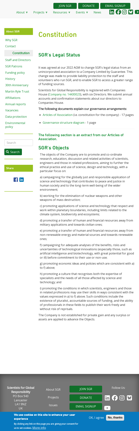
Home (8, 12)
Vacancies (11, 110)
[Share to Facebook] (16, 179)
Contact (10, 46)
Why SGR (11, 40)
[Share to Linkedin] (21, 179)
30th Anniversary (16, 85)
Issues (53, 405)
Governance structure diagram (63, 123)
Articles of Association (58, 115)
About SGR (53, 390)
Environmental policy (15, 125)
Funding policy (15, 73)
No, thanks (115, 417)
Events (81, 13)
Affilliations (12, 98)
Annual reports (15, 104)
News (97, 12)
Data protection (16, 117)
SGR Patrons (13, 66)
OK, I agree (96, 418)
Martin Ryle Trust (17, 91)
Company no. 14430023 (64, 94)
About (20, 13)
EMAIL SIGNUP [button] (115, 6)
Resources (60, 13)
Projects (39, 13)
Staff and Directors (18, 60)
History (10, 79)
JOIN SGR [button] (65, 6)
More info (39, 428)
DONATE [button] (89, 6)
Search (13, 152)
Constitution (21, 53)
